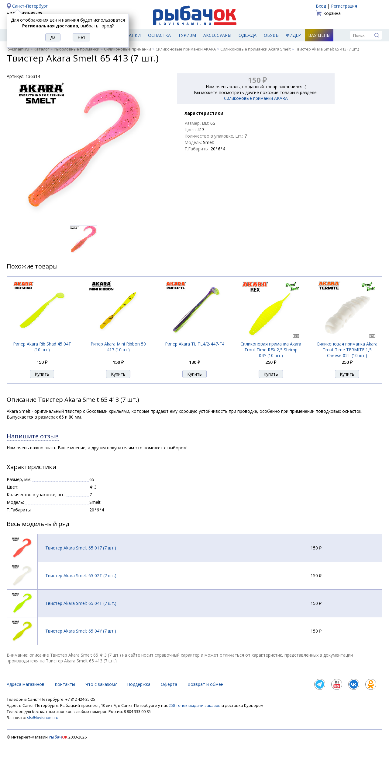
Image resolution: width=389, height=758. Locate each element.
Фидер (293, 35)
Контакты (65, 684)
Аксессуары (217, 35)
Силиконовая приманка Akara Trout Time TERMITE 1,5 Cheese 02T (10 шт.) (347, 349)
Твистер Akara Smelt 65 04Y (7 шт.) (80, 631)
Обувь (271, 35)
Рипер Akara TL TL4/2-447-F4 (194, 344)
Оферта (169, 684)
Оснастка (159, 35)
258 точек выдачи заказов (195, 705)
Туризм (187, 35)
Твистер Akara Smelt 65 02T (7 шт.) (80, 575)
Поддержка (138, 684)
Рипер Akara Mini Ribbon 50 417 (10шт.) (118, 347)
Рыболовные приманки (76, 49)
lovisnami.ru (18, 49)
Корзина (332, 13)
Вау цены (319, 35)
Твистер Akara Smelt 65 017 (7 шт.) (80, 548)
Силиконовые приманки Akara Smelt (255, 49)
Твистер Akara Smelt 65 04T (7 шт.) (80, 603)
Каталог (41, 49)
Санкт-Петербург (30, 6)
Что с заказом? (101, 684)
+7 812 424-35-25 (24, 13)
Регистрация (344, 6)
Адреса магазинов (25, 684)
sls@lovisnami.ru (42, 717)
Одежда (247, 35)
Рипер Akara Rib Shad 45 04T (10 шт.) (42, 347)
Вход (321, 6)
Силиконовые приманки (127, 49)
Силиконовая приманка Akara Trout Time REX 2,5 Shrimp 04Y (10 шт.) (270, 349)
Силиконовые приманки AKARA (186, 49)
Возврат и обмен (205, 684)
